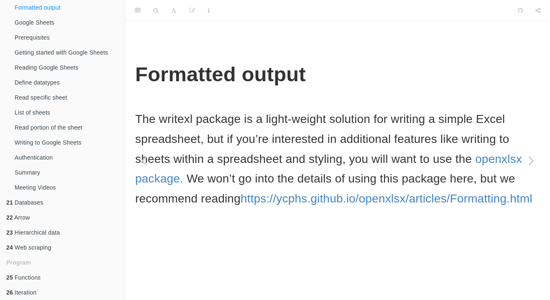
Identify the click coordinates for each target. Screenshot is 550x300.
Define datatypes (37, 82)
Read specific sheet (41, 97)
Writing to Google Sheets (48, 142)
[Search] (156, 10)
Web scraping (28, 247)
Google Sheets (34, 22)
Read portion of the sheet (48, 127)
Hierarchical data (33, 232)
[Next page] (531, 160)
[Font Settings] (174, 10)
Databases (24, 202)
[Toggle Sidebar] (138, 10)
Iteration (21, 292)
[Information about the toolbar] (209, 10)
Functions (23, 277)
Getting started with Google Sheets (61, 52)
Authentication (34, 157)
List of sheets (32, 112)
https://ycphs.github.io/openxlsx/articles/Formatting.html (386, 198)
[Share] (538, 10)
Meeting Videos (35, 187)
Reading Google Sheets (46, 67)
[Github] (520, 10)
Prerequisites (32, 37)
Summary (27, 172)
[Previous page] (144, 160)
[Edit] (192, 10)
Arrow (18, 217)
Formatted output (38, 7)
